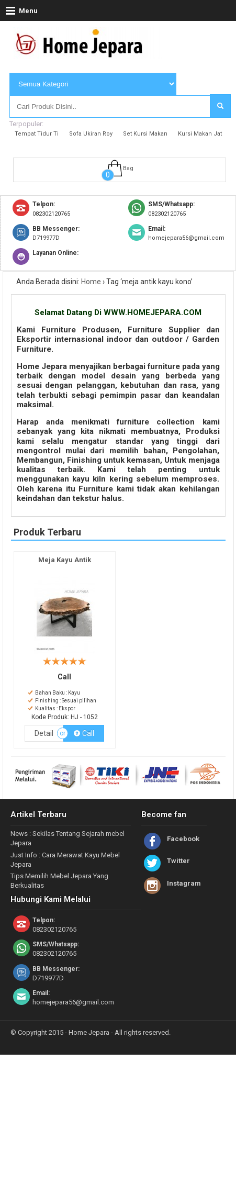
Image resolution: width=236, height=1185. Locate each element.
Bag (128, 168)
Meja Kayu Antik (64, 560)
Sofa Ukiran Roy (91, 133)
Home (91, 281)
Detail (44, 733)
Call (83, 733)
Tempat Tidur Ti (37, 133)
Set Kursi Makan (145, 133)
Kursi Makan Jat (200, 133)
